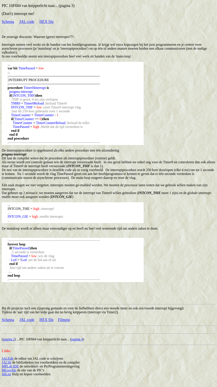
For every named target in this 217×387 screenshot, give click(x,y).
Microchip (9, 370)
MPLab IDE (10, 366)
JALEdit (7, 358)
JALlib (6, 362)
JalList (6, 374)
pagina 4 (77, 339)
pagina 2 (9, 339)
